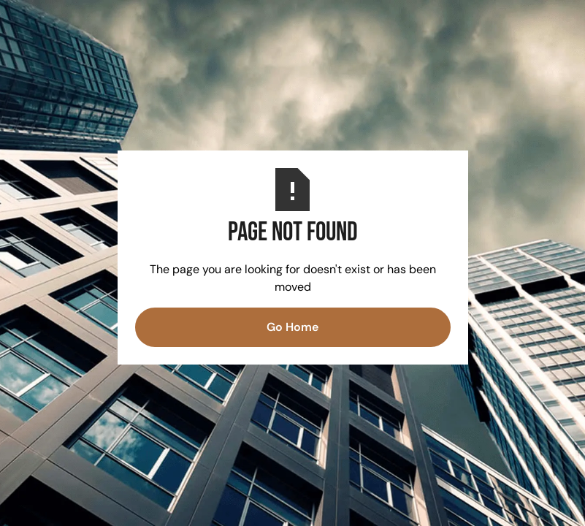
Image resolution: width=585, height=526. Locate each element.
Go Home (292, 327)
